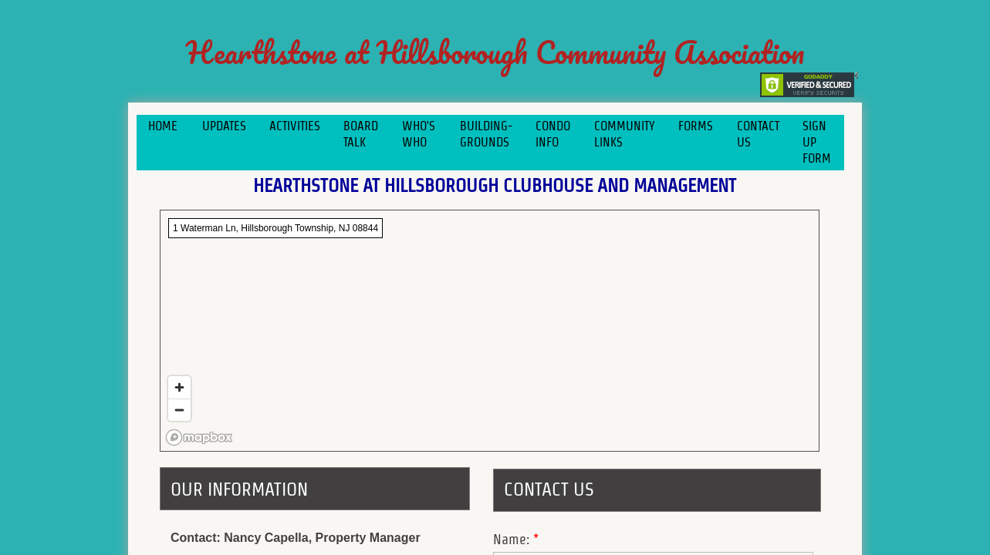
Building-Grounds (486, 134)
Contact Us (758, 134)
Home (162, 126)
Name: (516, 539)
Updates (224, 126)
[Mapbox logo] (199, 437)
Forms (695, 126)
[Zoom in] (179, 387)
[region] (489, 330)
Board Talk (360, 134)
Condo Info (553, 134)
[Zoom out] (179, 410)
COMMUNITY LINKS (624, 134)
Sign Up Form (816, 142)
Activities (294, 126)
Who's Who (418, 134)
